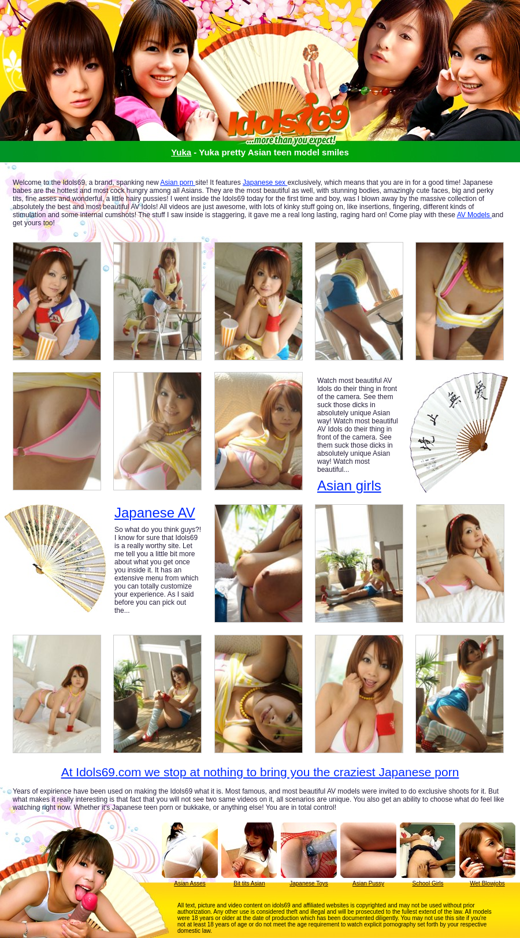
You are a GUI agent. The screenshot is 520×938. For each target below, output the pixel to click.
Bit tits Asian (249, 883)
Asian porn (177, 182)
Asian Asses (189, 883)
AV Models (474, 215)
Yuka (181, 152)
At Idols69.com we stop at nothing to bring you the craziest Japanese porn (260, 772)
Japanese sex (265, 182)
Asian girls (349, 485)
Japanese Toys (308, 883)
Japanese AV (154, 513)
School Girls (428, 883)
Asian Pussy (368, 883)
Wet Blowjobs (487, 883)
